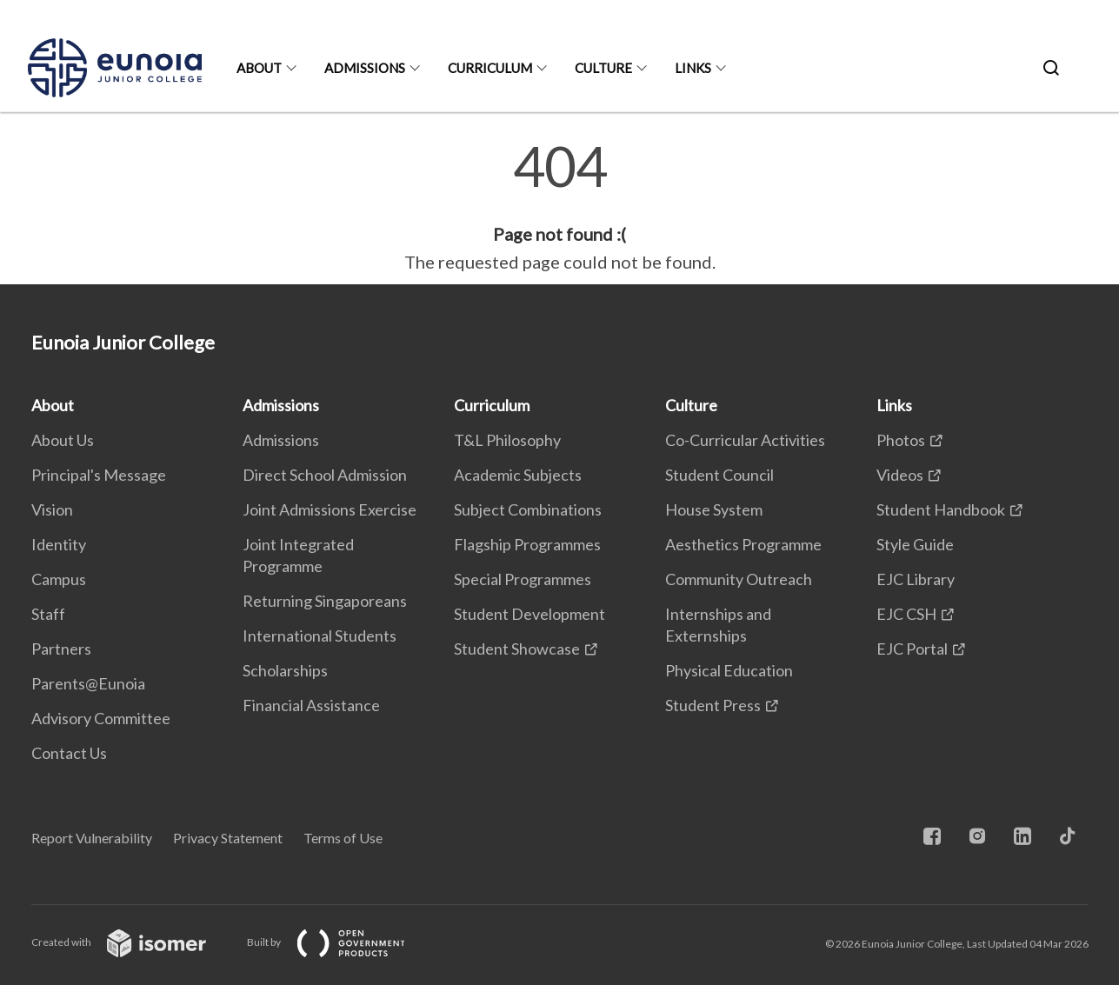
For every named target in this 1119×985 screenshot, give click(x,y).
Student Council (719, 474)
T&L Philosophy (507, 439)
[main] (559, 207)
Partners (61, 648)
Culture (603, 68)
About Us (62, 439)
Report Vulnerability (91, 837)
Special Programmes (522, 579)
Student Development (529, 613)
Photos (900, 439)
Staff (48, 613)
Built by (340, 941)
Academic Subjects (518, 474)
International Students (319, 635)
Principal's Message (98, 474)
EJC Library (915, 579)
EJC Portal (912, 648)
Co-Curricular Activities (745, 439)
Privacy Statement (228, 837)
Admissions (364, 68)
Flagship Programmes (527, 544)
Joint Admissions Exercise (329, 509)
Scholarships (285, 670)
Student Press (713, 705)
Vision (52, 509)
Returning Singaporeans (325, 600)
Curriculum (490, 68)
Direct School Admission (325, 474)
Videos (899, 474)
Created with (132, 941)
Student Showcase (517, 648)
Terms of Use (343, 837)
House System (714, 509)
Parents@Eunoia (88, 683)
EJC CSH (906, 613)
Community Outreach (738, 579)
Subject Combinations (528, 509)
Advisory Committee (100, 718)
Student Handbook (940, 509)
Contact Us (69, 752)
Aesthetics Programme (743, 544)
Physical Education (729, 670)
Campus (58, 579)
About (259, 68)
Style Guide (915, 544)
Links (693, 68)
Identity (58, 544)
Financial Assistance (311, 705)
